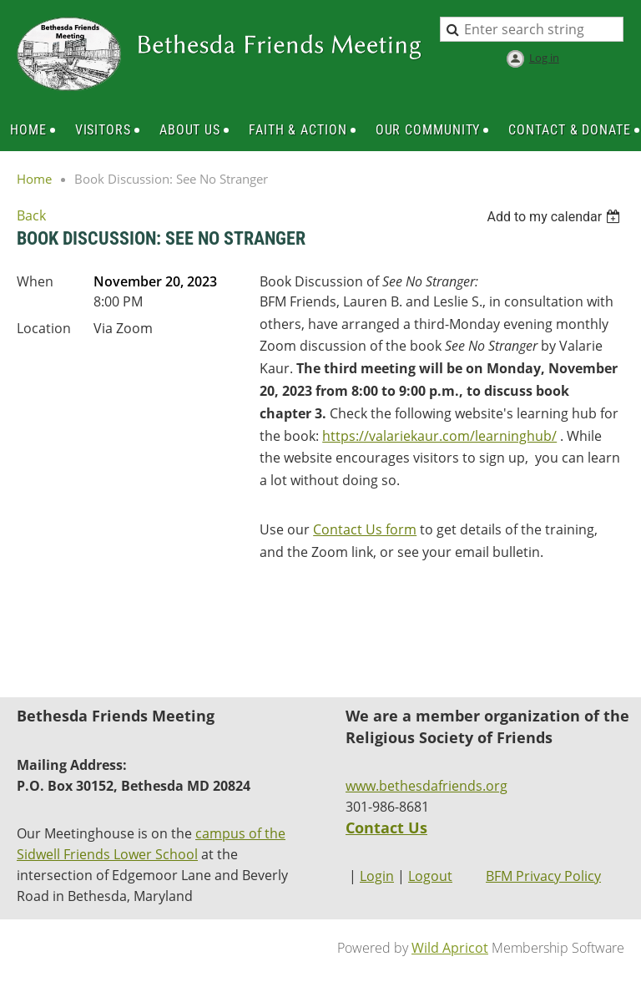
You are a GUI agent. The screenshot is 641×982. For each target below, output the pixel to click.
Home (34, 178)
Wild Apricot (449, 948)
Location (44, 328)
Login (377, 876)
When (35, 281)
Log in (544, 57)
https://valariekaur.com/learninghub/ (439, 436)
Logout (430, 876)
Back (31, 215)
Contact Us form (364, 529)
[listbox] (555, 216)
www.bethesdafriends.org (426, 786)
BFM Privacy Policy (543, 876)
